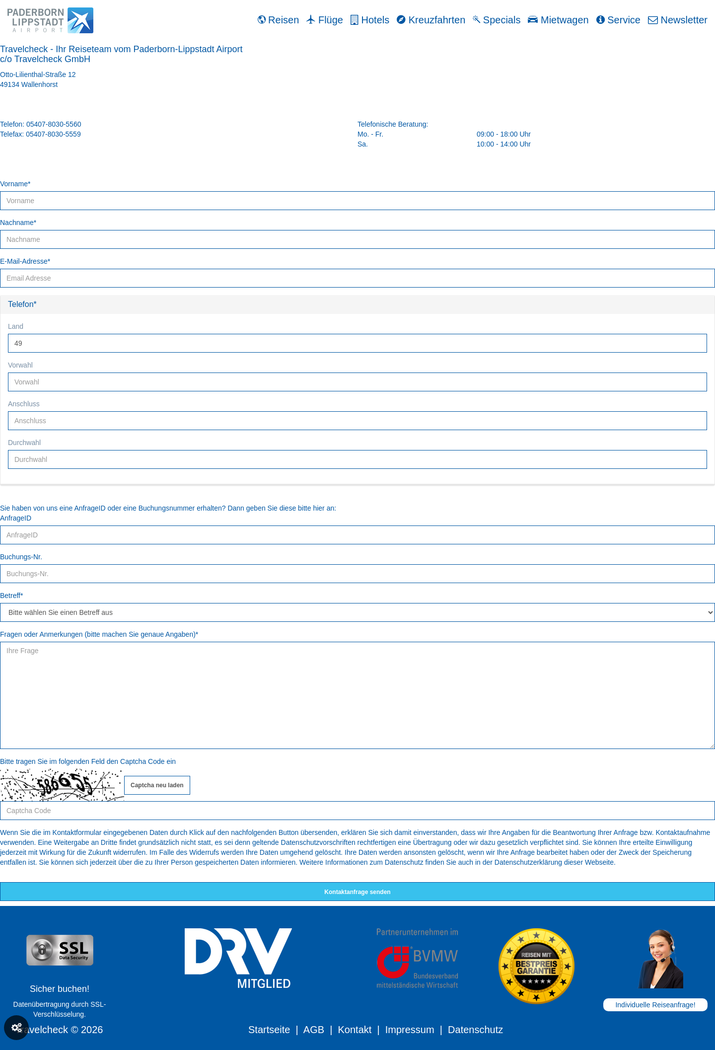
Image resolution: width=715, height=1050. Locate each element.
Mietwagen (558, 19)
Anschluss (24, 404)
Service (618, 19)
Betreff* (11, 596)
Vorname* (15, 184)
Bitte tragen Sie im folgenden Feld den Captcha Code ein (88, 761)
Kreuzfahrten (431, 19)
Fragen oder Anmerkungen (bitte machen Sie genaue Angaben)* (99, 634)
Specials (496, 19)
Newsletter (678, 19)
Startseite (269, 1029)
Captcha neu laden (157, 785)
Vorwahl (20, 365)
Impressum (409, 1029)
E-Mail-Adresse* (25, 261)
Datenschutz (475, 1029)
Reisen (278, 19)
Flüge (324, 19)
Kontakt (354, 1029)
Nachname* (18, 222)
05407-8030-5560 (53, 124)
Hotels (370, 19)
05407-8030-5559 (53, 134)
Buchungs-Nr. (21, 557)
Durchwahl (24, 443)
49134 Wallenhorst (29, 84)
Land (15, 326)
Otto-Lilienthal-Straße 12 (38, 74)
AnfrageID (15, 518)
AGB (313, 1029)
